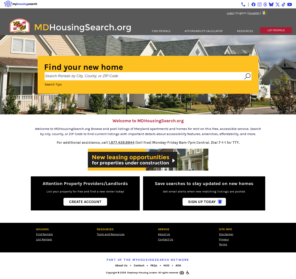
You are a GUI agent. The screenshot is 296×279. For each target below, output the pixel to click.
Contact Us (165, 239)
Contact (139, 265)
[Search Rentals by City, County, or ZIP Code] (144, 76)
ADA (178, 265)
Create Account (85, 201)
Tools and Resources (111, 234)
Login (230, 13)
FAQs (153, 265)
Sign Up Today (202, 201)
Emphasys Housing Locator (142, 272)
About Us (164, 234)
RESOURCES (245, 31)
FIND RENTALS (161, 31)
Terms (223, 244)
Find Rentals (44, 234)
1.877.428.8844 (122, 143)
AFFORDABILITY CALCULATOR (204, 31)
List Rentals (44, 239)
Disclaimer (226, 234)
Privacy (224, 239)
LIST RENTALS (276, 30)
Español (253, 13)
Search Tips (53, 84)
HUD (166, 265)
